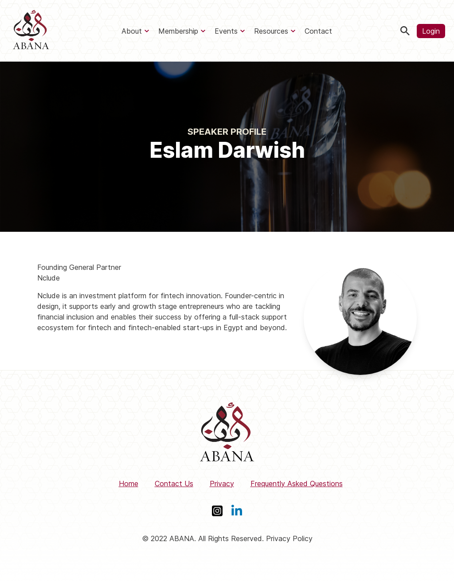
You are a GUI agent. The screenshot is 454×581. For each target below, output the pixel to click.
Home (128, 483)
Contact (318, 31)
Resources (271, 31)
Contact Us (174, 483)
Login (431, 31)
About (131, 31)
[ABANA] (31, 31)
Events (226, 31)
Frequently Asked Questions (296, 483)
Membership (178, 31)
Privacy (222, 483)
